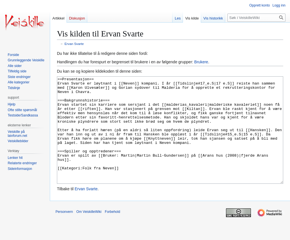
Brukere (201, 62)
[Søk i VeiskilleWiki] (256, 18)
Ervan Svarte (74, 44)
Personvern (64, 233)
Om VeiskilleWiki (88, 233)
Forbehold (112, 233)
